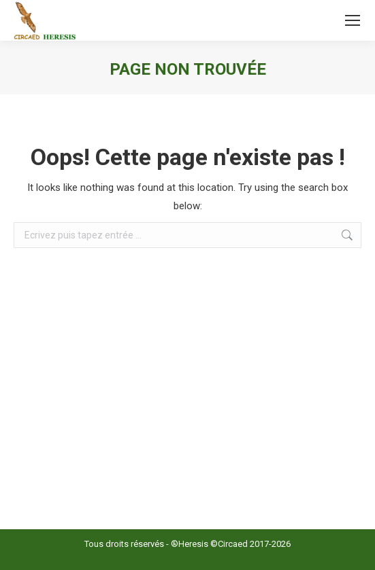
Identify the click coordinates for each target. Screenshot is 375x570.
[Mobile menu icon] (352, 20)
